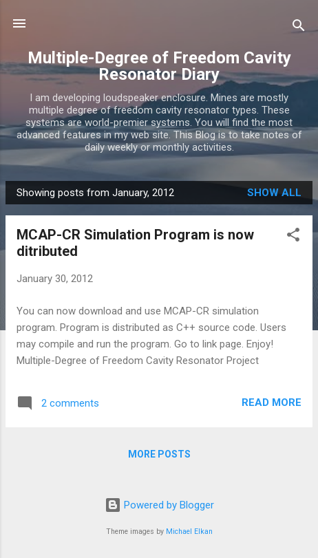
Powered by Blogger (159, 505)
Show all (274, 192)
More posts (159, 454)
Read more (271, 402)
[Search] (298, 28)
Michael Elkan (189, 531)
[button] (293, 237)
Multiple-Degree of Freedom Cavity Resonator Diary (159, 66)
